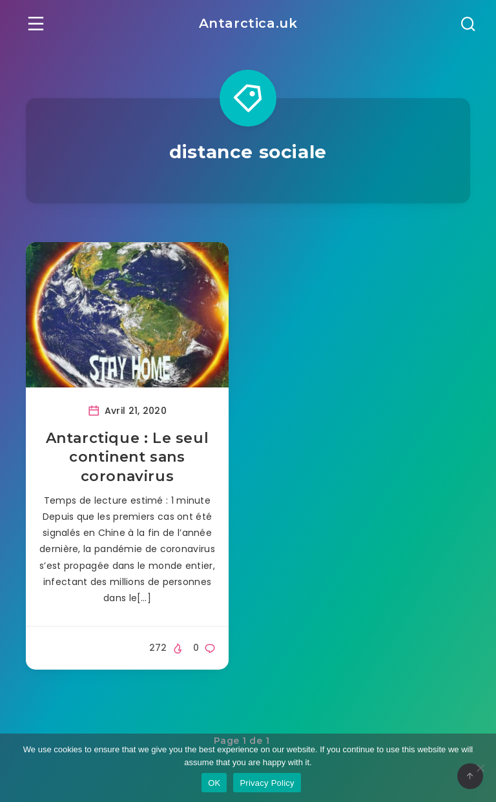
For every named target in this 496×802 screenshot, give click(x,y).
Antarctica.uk (248, 23)
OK (214, 783)
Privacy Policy (267, 783)
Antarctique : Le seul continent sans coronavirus (127, 457)
